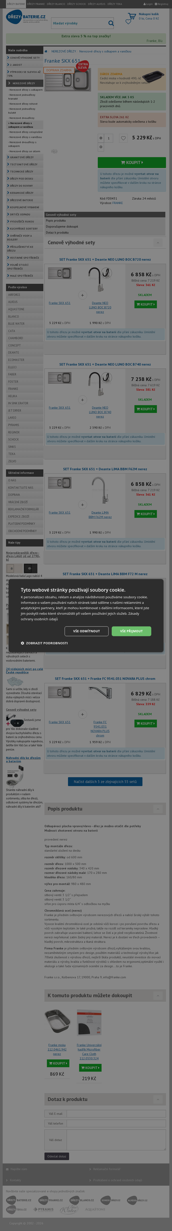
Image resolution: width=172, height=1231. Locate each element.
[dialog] (86, 615)
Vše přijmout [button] (131, 631)
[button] (44, 643)
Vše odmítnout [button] (86, 631)
